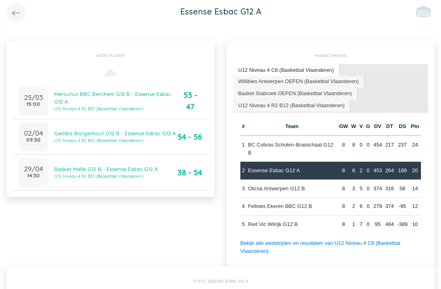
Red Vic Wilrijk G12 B (273, 224)
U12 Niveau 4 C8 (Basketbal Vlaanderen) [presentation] (286, 70)
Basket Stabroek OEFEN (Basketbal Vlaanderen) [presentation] (295, 93)
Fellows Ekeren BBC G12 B (280, 206)
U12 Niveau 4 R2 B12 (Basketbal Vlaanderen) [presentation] (291, 105)
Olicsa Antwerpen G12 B (276, 188)
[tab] (286, 70)
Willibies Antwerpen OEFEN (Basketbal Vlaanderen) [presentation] (298, 81)
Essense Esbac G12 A (274, 170)
